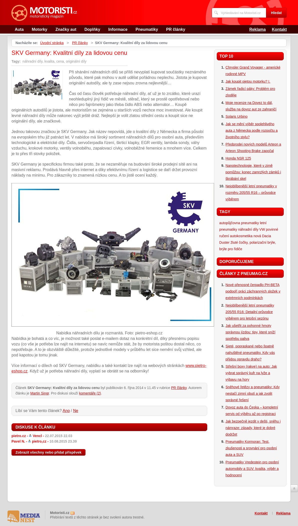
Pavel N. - (44, 441)
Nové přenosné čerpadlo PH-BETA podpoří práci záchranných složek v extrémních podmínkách (253, 291)
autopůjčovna (229, 223)
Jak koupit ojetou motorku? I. (248, 81)
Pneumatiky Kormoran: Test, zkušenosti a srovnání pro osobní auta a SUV (251, 448)
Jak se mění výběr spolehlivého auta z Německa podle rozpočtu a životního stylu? (252, 130)
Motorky (39, 29)
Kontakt (279, 29)
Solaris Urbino (237, 116)
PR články (175, 29)
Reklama (257, 29)
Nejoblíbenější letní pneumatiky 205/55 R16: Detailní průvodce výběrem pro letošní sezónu (250, 311)
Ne (75, 411)
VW (262, 229)
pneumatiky (250, 223)
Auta (19, 29)
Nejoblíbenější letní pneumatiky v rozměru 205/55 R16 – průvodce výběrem (251, 192)
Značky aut (66, 29)
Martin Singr (39, 393)
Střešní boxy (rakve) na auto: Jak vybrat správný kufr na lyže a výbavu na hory (251, 372)
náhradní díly (248, 229)
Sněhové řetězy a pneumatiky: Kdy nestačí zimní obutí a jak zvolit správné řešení (253, 393)
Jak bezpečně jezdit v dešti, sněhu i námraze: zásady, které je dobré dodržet (253, 427)
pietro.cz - (42, 436)
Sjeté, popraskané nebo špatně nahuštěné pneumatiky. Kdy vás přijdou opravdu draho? (250, 352)
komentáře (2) (90, 393)
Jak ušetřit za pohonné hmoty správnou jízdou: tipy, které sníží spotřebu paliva (251, 332)
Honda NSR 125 (238, 158)
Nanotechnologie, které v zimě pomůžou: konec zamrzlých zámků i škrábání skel (253, 172)
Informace (117, 29)
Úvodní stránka (52, 43)
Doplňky (92, 29)
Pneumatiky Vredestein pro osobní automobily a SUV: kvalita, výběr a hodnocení (252, 468)
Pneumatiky (147, 29)
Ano (66, 411)
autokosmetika (241, 236)
